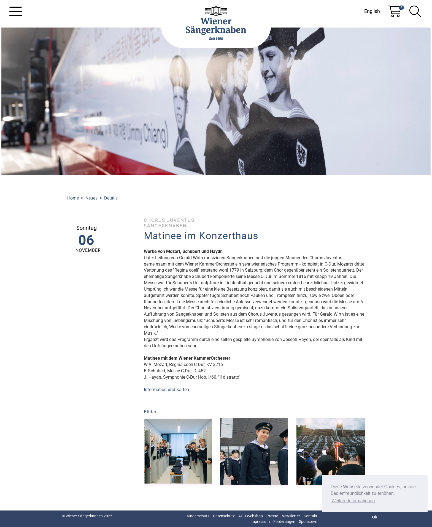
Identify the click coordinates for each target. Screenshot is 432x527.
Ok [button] (374, 517)
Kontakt (310, 516)
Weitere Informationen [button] (353, 500)
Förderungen (284, 521)
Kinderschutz (198, 516)
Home (73, 198)
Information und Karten (166, 389)
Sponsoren (308, 521)
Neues (91, 198)
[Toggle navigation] (15, 11)
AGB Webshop (250, 516)
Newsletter (291, 516)
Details (111, 198)
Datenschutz (224, 516)
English (372, 11)
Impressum (260, 521)
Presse (272, 516)
